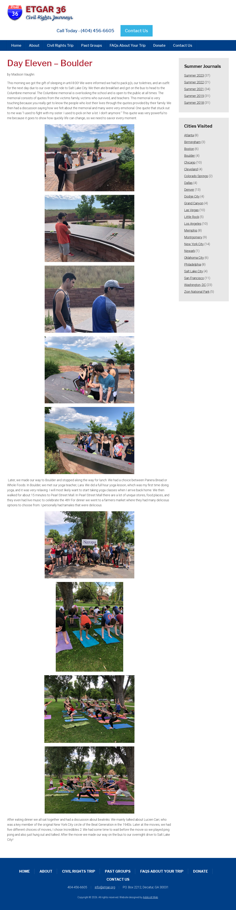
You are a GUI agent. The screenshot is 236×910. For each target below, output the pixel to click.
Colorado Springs (196, 176)
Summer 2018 (194, 103)
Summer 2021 (194, 89)
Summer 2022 (194, 82)
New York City (194, 244)
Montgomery (193, 237)
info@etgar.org (105, 887)
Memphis (190, 230)
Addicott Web (150, 897)
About (34, 45)
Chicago (189, 162)
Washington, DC (195, 285)
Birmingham (192, 142)
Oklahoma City (194, 257)
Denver (189, 189)
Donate (159, 45)
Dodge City (192, 196)
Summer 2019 (194, 96)
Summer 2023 (194, 75)
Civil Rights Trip (60, 45)
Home (16, 45)
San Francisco (194, 278)
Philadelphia (192, 264)
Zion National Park (196, 291)
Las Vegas (191, 210)
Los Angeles (192, 223)
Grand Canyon (193, 203)
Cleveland (191, 169)
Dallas (188, 183)
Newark (189, 251)
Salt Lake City (193, 271)
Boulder (189, 155)
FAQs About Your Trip (128, 45)
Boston (189, 149)
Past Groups (91, 45)
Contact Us (136, 30)
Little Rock (191, 217)
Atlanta (189, 135)
